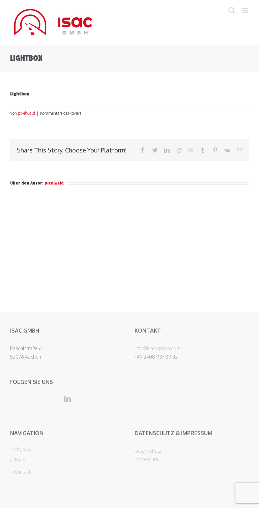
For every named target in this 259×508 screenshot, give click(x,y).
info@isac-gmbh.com (157, 348)
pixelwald (26, 113)
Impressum (146, 459)
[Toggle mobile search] (231, 10)
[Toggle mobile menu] (245, 10)
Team (20, 460)
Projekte (23, 449)
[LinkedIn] (67, 399)
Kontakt (22, 472)
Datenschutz (148, 451)
